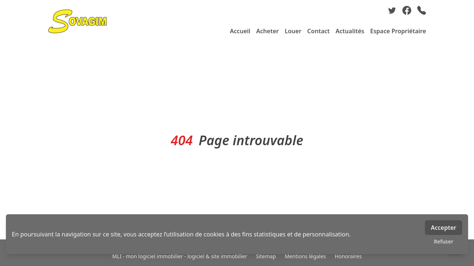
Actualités (350, 31)
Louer (293, 31)
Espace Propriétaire (398, 31)
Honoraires (348, 256)
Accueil (240, 31)
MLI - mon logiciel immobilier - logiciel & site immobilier (179, 256)
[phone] (421, 10)
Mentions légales (305, 256)
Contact (318, 31)
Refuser (443, 241)
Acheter (267, 31)
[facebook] (406, 10)
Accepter (443, 228)
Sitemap (266, 256)
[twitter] (392, 10)
